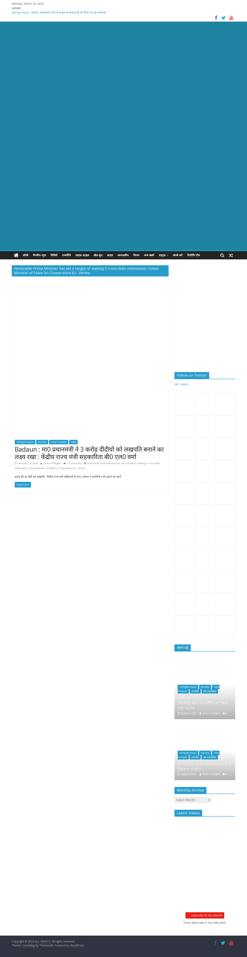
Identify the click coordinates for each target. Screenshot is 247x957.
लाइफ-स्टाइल (82, 255)
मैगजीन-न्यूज (39, 255)
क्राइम (110, 255)
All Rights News (25, 442)
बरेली (25, 255)
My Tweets (181, 384)
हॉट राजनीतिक (209, 691)
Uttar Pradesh (58, 442)
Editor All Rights (53, 463)
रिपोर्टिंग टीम (193, 255)
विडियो (54, 255)
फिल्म (136, 255)
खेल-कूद (98, 255)
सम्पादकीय (123, 255)
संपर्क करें (178, 255)
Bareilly (42, 442)
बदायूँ (73, 442)
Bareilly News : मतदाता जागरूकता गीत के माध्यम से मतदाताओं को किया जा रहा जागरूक (59, 12)
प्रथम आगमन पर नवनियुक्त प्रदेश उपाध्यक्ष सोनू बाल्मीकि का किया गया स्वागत (203, 703)
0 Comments (72, 463)
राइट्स (162, 255)
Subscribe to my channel (204, 915)
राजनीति (66, 255)
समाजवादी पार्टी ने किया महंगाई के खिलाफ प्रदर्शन (205, 766)
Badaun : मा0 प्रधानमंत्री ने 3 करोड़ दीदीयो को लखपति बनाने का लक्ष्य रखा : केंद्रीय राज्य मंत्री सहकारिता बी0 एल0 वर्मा (89, 453)
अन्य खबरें (149, 255)
